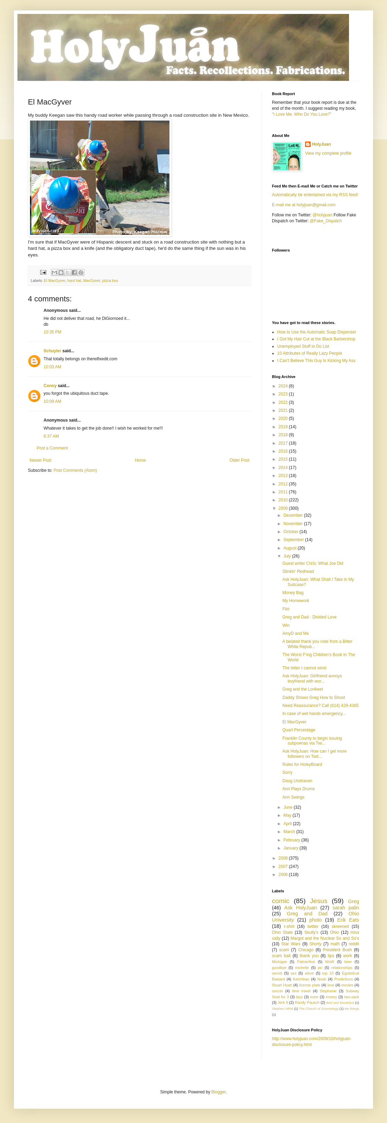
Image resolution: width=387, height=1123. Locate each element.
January (291, 848)
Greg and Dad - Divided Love (309, 617)
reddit (354, 943)
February (292, 840)
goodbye (279, 968)
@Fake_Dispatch (326, 220)
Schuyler (52, 350)
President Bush (337, 949)
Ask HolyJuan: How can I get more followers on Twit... (314, 754)
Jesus (318, 901)
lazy (299, 997)
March (289, 831)
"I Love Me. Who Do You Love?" (302, 114)
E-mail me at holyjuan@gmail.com (303, 204)
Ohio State (282, 932)
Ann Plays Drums (298, 788)
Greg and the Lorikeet (302, 689)
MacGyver (91, 280)
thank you (309, 955)
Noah (321, 979)
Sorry (287, 772)
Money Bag (293, 592)
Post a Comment (52, 448)
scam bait (281, 955)
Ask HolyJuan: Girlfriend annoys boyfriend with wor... (312, 678)
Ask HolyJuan (300, 907)
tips (331, 955)
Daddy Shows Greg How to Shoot (313, 697)
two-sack (351, 997)
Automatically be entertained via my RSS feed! (315, 194)
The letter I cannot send (304, 668)
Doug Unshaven (297, 780)
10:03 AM (52, 366)
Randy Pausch (307, 1002)
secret (277, 973)
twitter (313, 926)
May (288, 815)
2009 (284, 508)
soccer (277, 991)
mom (314, 997)
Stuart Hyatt (282, 985)
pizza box (110, 280)
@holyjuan (322, 215)
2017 (284, 443)
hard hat (74, 280)
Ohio (334, 932)
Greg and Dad (307, 913)
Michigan (279, 962)
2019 (284, 426)
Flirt (285, 609)
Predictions (343, 979)
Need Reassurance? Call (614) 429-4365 (320, 705)
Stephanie (328, 991)
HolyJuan (321, 144)
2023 (284, 394)
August (290, 548)
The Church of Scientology (319, 1008)
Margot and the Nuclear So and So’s (324, 938)
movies (347, 985)
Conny (50, 385)
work (347, 955)
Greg (353, 901)
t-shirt (289, 926)
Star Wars (291, 943)
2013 (284, 475)
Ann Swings (293, 797)
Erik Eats (348, 920)
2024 (284, 386)
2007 (284, 866)
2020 (284, 418)
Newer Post (40, 460)
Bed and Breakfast (340, 1003)
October (291, 531)
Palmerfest (306, 962)
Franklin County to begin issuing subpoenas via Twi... (312, 741)
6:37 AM (51, 436)
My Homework (295, 600)
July (287, 556)
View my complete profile (328, 153)
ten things (351, 1008)
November (293, 523)
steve (309, 973)
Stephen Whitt (282, 1008)
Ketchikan (301, 979)
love (330, 985)
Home (140, 460)
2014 (284, 467)
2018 (284, 434)
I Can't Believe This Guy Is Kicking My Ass (316, 360)
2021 (284, 410)
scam (284, 949)
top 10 (327, 973)
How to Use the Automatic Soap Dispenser (316, 332)
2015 (284, 459)
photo (315, 920)
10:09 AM (52, 401)
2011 (284, 492)
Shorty (315, 943)
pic (320, 968)
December (293, 515)
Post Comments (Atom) (75, 470)
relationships (341, 968)
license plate (309, 985)
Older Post (239, 460)
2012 (284, 484)
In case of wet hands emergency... (314, 713)
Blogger (218, 1092)
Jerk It (283, 1002)
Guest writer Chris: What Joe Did (312, 563)
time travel (301, 991)
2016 (284, 451)
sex (293, 973)
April (288, 823)
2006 (284, 874)
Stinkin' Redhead (298, 571)
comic (280, 901)
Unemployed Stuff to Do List (303, 346)
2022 (284, 402)
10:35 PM (52, 332)
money (331, 997)
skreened (340, 926)
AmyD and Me (295, 633)
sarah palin (346, 907)
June (288, 807)
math (335, 943)
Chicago (305, 949)
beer (348, 962)
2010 (284, 500)
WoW (329, 962)
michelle (302, 968)
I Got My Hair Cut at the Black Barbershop (316, 339)
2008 (284, 858)
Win (286, 625)
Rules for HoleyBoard (302, 764)
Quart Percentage (299, 730)
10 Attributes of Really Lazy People (309, 353)
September (294, 539)
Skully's (311, 932)
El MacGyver (54, 280)
